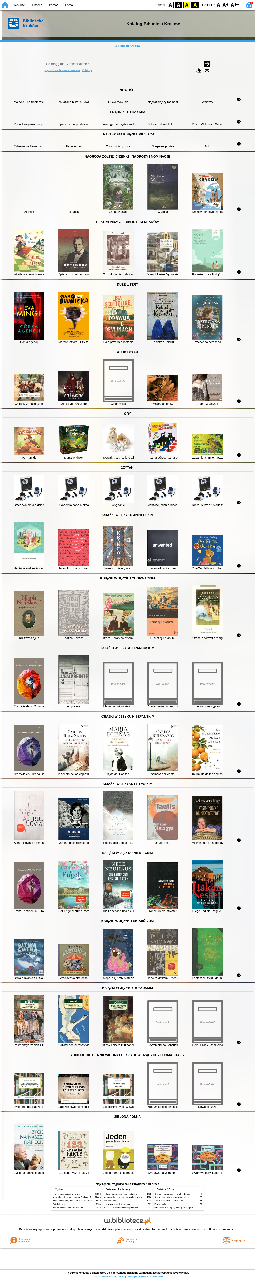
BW (178, 4)
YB (187, 4)
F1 (226, 4)
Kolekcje (87, 70)
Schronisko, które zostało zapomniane (121, 1207)
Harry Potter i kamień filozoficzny (68, 1207)
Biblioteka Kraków (127, 45)
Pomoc (53, 5)
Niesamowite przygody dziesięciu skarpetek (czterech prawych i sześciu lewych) (89, 1201)
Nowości (19, 5)
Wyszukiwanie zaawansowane (62, 70)
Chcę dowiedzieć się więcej (109, 1276)
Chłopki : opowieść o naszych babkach (121, 1194)
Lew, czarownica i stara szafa (66, 1194)
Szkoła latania (59, 1204)
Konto (69, 5)
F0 (218, 4)
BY (195, 4)
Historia (37, 5)
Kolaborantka (160, 1204)
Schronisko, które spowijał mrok (168, 1201)
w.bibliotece (108, 1229)
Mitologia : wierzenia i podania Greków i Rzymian (75, 1197)
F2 (235, 4)
